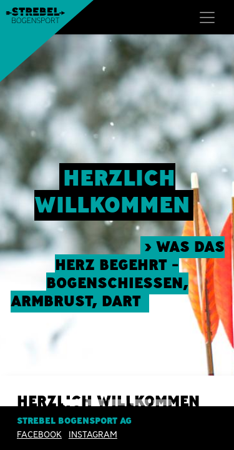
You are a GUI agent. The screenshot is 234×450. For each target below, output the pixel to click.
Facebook (39, 434)
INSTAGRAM (93, 434)
